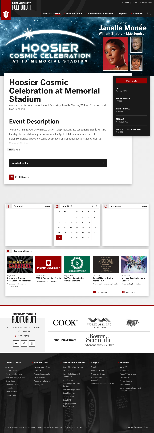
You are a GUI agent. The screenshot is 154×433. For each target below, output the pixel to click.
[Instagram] (32, 343)
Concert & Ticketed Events (73, 367)
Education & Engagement (15, 377)
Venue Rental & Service (100, 13)
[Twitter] (16, 343)
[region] (77, 225)
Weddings (66, 370)
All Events (9, 367)
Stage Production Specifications (69, 404)
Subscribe (9, 388)
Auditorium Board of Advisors (102, 383)
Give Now (134, 3)
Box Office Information (14, 374)
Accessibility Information (43, 381)
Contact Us (124, 367)
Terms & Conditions (54, 427)
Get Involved (125, 384)
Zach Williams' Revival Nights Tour (103, 279)
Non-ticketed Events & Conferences (71, 375)
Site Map (41, 427)
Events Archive (11, 391)
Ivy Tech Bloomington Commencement (74, 279)
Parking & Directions (42, 367)
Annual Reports (126, 381)
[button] (149, 13)
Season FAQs (10, 395)
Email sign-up (23, 336)
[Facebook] (24, 343)
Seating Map (39, 384)
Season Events (11, 370)
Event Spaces (68, 380)
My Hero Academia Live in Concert (133, 279)
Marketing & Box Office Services (72, 384)
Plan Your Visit (74, 13)
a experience (137, 427)
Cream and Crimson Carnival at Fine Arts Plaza (19, 279)
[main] (77, 161)
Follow (47, 206)
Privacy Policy (69, 427)
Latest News (125, 377)
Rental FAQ (67, 400)
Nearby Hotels (39, 377)
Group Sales (10, 381)
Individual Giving (97, 370)
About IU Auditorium (128, 374)
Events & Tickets (51, 13)
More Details (14, 150)
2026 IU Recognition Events (48, 278)
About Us (138, 13)
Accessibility (82, 427)
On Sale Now (123, 122)
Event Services (68, 396)
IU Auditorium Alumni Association (99, 378)
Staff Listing (125, 370)
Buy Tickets (125, 3)
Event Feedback (11, 384)
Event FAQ (38, 370)
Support (123, 13)
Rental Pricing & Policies (72, 389)
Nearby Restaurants (42, 374)
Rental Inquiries (69, 393)
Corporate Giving (98, 374)
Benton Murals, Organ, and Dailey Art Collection (130, 389)
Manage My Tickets (146, 3)
